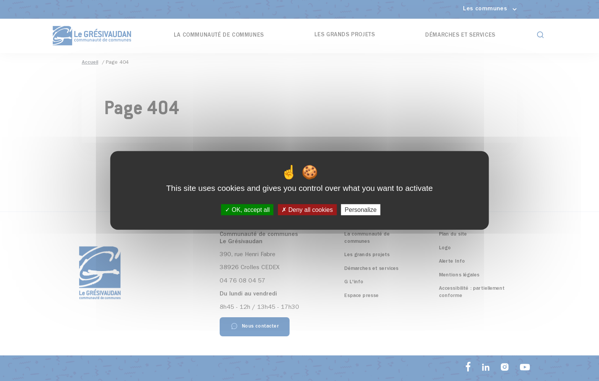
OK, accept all (247, 210)
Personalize (361, 210)
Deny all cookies (307, 210)
